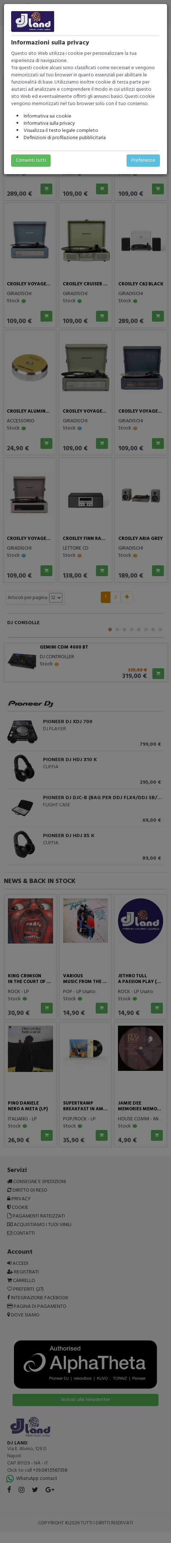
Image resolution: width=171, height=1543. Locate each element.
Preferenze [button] (143, 160)
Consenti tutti (31, 160)
